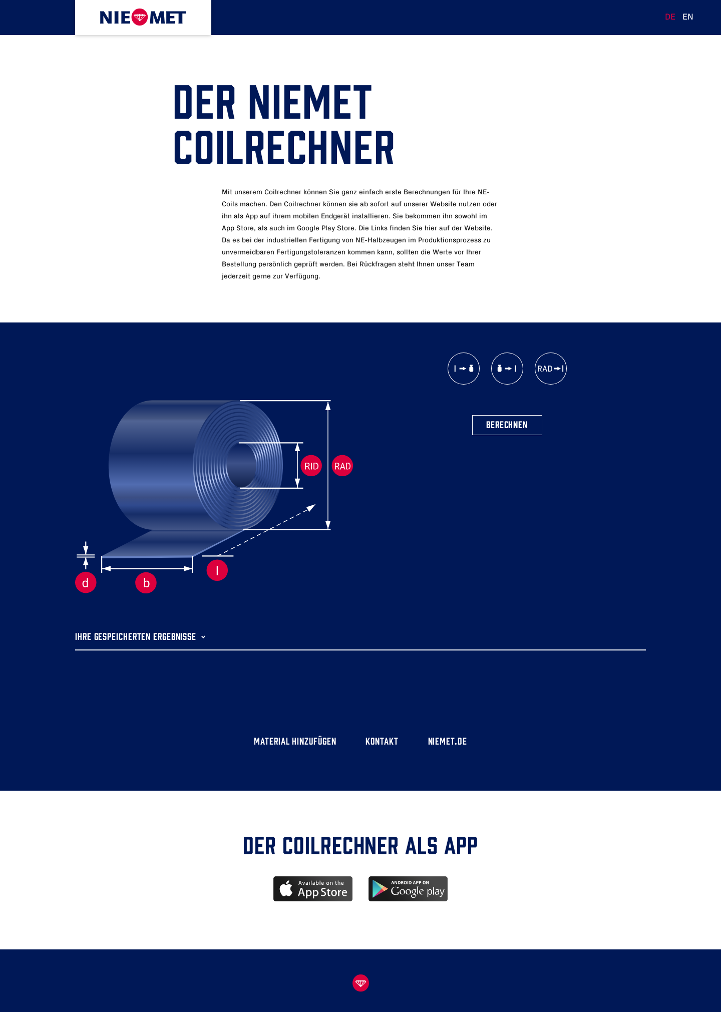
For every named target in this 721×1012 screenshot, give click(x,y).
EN (687, 17)
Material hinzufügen (295, 740)
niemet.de (447, 740)
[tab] (360, 629)
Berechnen (507, 424)
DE (670, 17)
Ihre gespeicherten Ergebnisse (135, 635)
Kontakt (382, 740)
